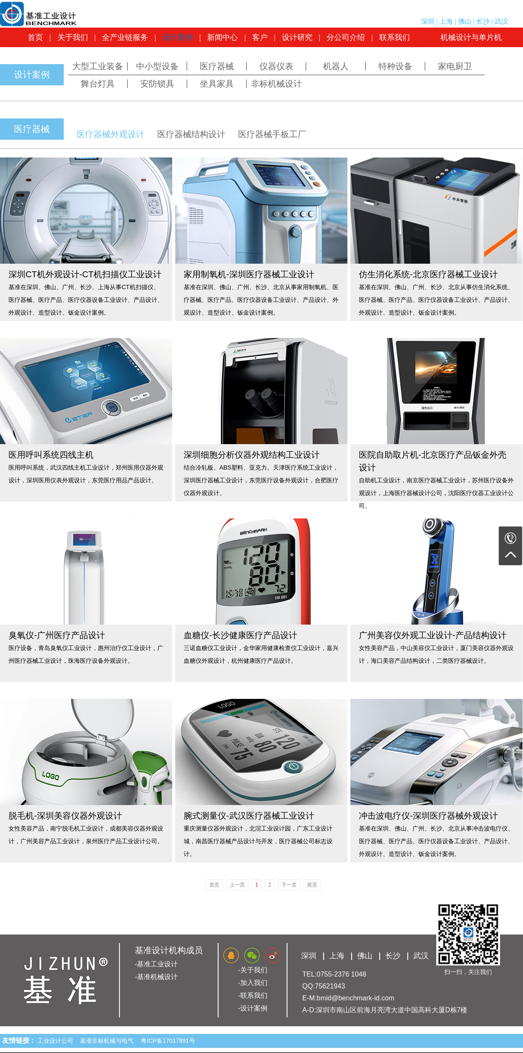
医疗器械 (217, 66)
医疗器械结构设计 (191, 134)
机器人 (336, 66)
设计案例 (177, 37)
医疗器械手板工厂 (272, 134)
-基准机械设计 (156, 976)
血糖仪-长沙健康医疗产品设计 (240, 635)
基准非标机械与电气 (108, 1040)
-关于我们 (252, 970)
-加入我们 (252, 982)
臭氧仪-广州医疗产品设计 (57, 635)
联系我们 (394, 37)
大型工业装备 (97, 66)
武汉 (501, 21)
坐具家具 (217, 83)
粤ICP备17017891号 (168, 1040)
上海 (446, 21)
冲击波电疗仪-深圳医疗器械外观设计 (428, 815)
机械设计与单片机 (471, 37)
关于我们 (72, 37)
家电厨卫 (455, 66)
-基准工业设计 (156, 964)
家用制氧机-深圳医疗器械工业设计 (249, 274)
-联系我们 (252, 995)
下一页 (289, 885)
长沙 (483, 21)
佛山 (465, 21)
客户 (259, 37)
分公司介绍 (346, 37)
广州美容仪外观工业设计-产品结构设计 (432, 635)
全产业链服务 (125, 37)
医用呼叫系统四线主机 (51, 454)
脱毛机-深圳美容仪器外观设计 (65, 815)
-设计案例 (252, 1008)
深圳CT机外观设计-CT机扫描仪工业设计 (85, 274)
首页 (35, 37)
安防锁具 (157, 83)
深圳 (428, 21)
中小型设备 (157, 66)
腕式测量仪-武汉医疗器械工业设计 (249, 815)
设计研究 (297, 37)
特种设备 (395, 66)
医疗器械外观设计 (111, 134)
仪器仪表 (276, 66)
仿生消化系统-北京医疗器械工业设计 (428, 274)
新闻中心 (222, 37)
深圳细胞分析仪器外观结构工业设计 (252, 454)
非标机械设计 (276, 83)
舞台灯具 (98, 83)
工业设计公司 (57, 1040)
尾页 (312, 885)
